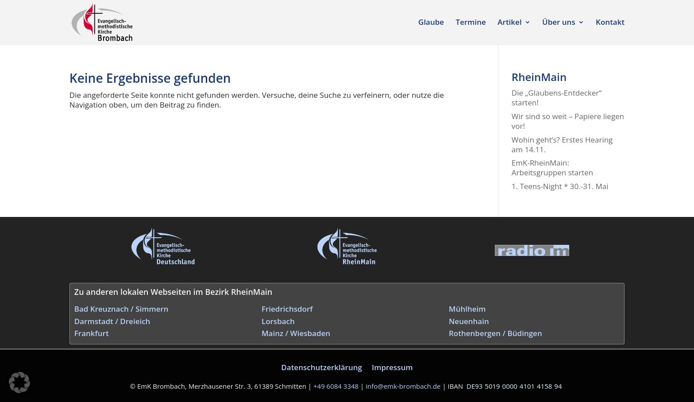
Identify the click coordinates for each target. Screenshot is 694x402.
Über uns (558, 23)
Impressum (392, 367)
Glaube (431, 23)
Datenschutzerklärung (321, 367)
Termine (471, 23)
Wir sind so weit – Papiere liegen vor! (568, 121)
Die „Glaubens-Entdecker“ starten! (556, 98)
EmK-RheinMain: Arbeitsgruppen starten (552, 168)
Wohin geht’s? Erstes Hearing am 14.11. (562, 145)
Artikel (509, 23)
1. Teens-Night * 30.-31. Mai (560, 186)
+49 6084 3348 (336, 386)
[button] (19, 382)
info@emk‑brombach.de (403, 386)
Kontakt (610, 23)
